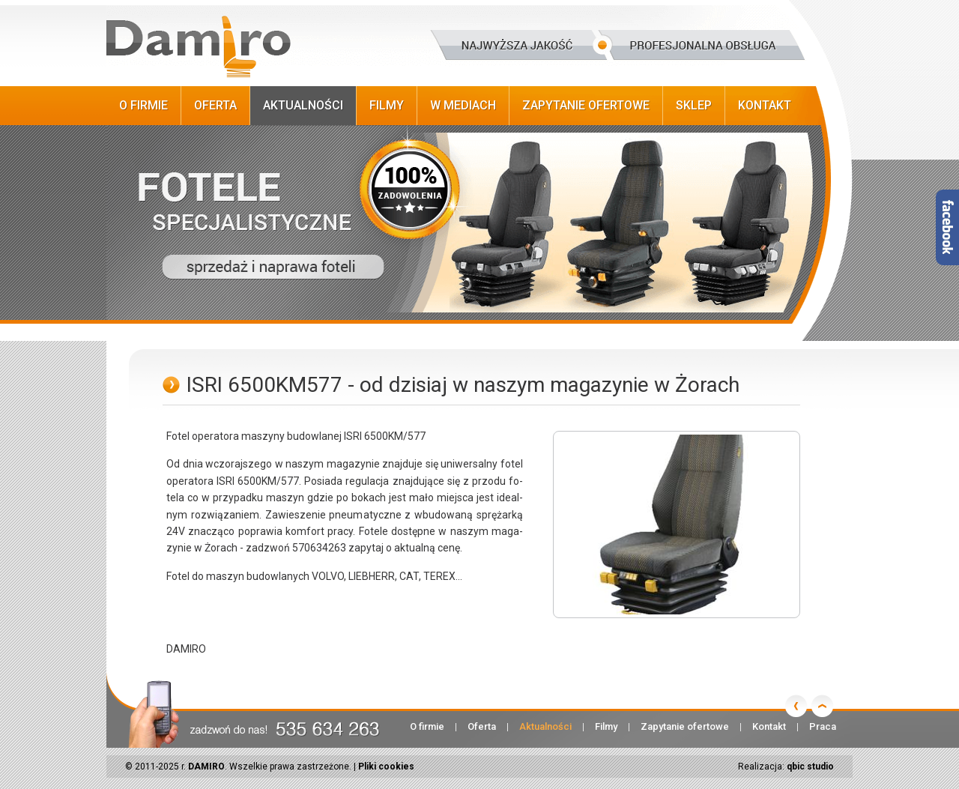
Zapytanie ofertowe (586, 105)
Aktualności (303, 105)
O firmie (143, 105)
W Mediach (463, 105)
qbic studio (810, 766)
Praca (822, 726)
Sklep (694, 105)
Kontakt (764, 105)
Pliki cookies (386, 766)
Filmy (386, 105)
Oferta (215, 105)
